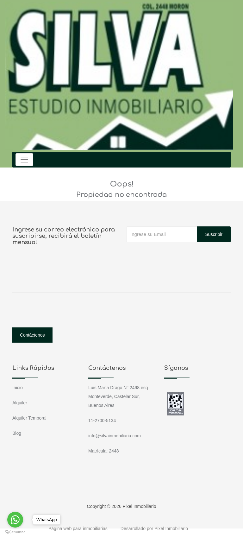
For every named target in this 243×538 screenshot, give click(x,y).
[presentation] (174, 255)
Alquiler (19, 402)
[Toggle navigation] (24, 159)
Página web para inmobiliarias (78, 528)
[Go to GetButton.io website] (15, 532)
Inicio (17, 387)
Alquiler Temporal (29, 418)
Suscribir (213, 234)
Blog (16, 433)
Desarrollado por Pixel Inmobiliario (154, 528)
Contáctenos (32, 335)
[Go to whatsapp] (15, 520)
